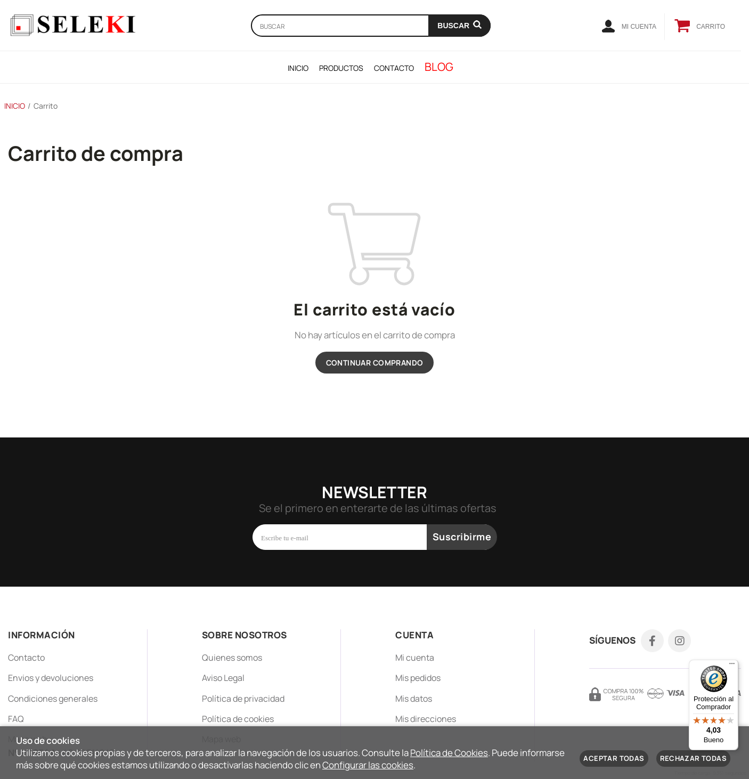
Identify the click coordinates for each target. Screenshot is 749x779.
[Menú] (732, 666)
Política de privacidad (243, 698)
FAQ (16, 719)
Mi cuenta (414, 657)
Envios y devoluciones (50, 678)
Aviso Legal (223, 678)
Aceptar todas (613, 758)
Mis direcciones (425, 719)
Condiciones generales (52, 698)
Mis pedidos (418, 678)
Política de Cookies (449, 752)
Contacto (26, 657)
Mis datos (413, 698)
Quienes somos (232, 657)
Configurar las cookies (367, 765)
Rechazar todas (693, 758)
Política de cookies (238, 719)
